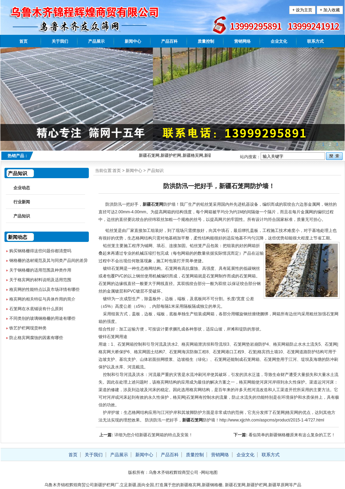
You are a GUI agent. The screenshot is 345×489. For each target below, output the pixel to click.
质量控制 (206, 41)
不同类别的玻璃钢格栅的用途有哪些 (42, 318)
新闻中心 (133, 41)
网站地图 (209, 472)
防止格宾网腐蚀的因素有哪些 (36, 337)
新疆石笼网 (153, 204)
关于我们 (60, 41)
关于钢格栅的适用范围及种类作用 (40, 270)
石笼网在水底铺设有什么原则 (36, 308)
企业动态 (21, 187)
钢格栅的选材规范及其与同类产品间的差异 (48, 260)
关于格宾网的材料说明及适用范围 (40, 279)
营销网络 (242, 41)
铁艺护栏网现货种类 (27, 328)
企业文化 (279, 41)
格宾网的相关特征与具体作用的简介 (42, 299)
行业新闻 (21, 202)
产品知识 (155, 170)
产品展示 (96, 41)
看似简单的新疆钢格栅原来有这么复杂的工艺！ (292, 434)
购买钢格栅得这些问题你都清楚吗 (40, 250)
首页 (23, 41)
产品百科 (169, 41)
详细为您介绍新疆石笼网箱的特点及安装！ (153, 434)
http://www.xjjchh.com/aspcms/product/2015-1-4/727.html (271, 420)
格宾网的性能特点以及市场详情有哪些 (44, 289)
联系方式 (315, 41)
